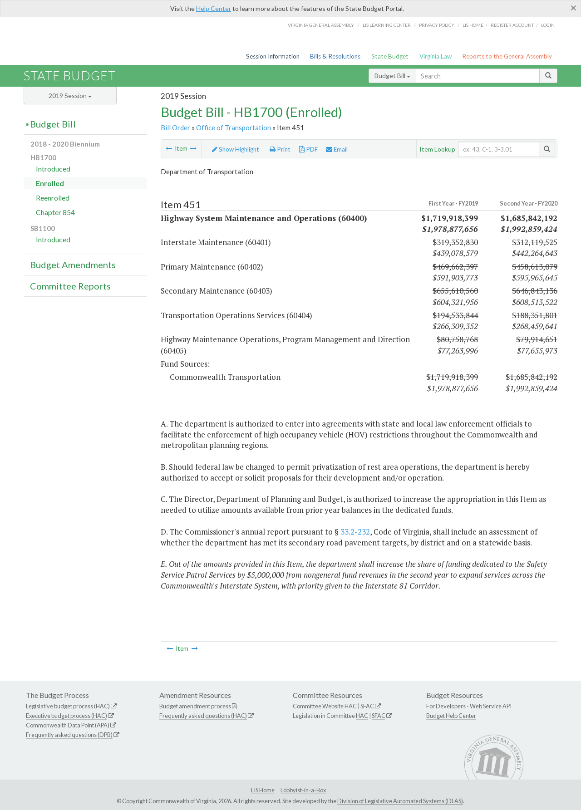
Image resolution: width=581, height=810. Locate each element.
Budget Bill (392, 75)
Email (337, 149)
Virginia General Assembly (321, 25)
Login (548, 25)
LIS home (473, 25)
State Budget (390, 56)
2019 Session (70, 95)
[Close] (573, 8)
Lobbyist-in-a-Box (303, 790)
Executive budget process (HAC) (66, 715)
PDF (308, 149)
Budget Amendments (73, 264)
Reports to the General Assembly (507, 56)
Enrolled (50, 183)
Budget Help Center (451, 715)
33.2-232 (355, 531)
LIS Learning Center (387, 25)
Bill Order (175, 127)
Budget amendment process (195, 706)
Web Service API (491, 706)
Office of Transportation (233, 127)
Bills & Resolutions (335, 56)
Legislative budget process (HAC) (68, 706)
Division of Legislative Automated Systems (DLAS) (400, 801)
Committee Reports (70, 285)
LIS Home (263, 790)
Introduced (53, 168)
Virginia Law (435, 56)
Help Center (213, 8)
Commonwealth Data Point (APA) (67, 725)
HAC (351, 706)
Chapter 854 (55, 212)
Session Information (273, 56)
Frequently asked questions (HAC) (203, 715)
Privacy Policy (436, 25)
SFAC (367, 706)
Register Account (512, 25)
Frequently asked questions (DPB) (69, 734)
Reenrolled (52, 197)
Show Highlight (235, 149)
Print (280, 149)
